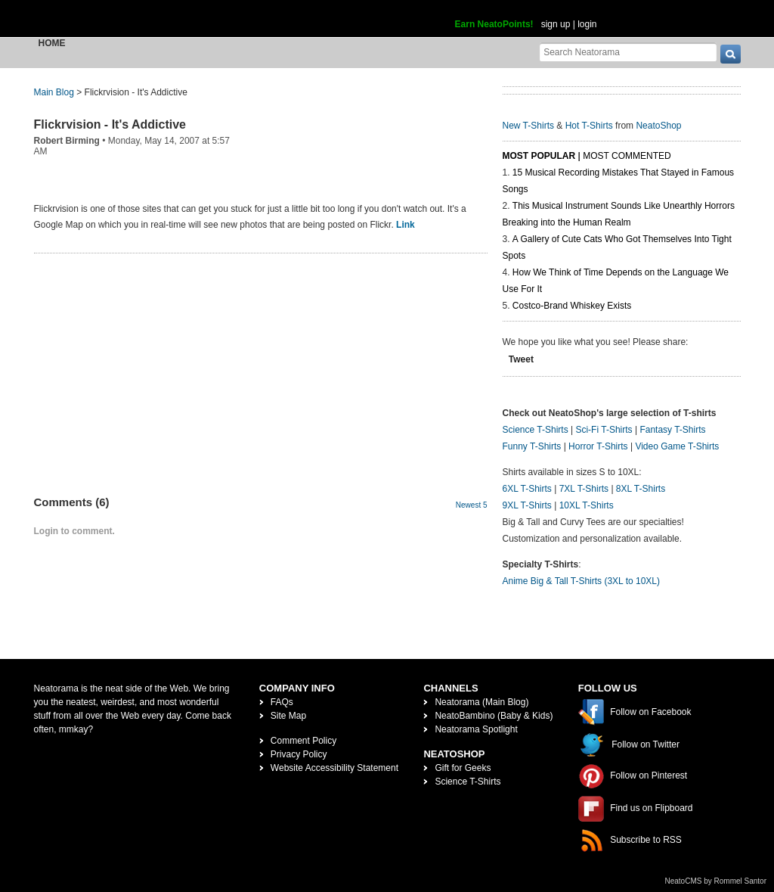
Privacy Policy (299, 754)
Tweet (521, 359)
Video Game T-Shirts (677, 446)
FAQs (282, 702)
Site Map (288, 715)
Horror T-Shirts (597, 446)
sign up (556, 24)
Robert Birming (67, 140)
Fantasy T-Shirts (672, 429)
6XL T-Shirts (527, 488)
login (586, 24)
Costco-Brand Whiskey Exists (571, 305)
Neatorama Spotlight (476, 729)
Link (405, 224)
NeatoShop (658, 125)
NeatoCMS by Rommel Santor (716, 881)
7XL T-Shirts (583, 488)
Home (52, 43)
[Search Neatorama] (628, 51)
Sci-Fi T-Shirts (603, 429)
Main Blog (54, 92)
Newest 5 (472, 505)
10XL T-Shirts (586, 505)
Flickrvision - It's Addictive (110, 124)
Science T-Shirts (535, 429)
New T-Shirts (528, 125)
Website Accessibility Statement (334, 768)
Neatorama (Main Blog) (481, 702)
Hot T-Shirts (589, 125)
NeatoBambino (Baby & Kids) (494, 715)
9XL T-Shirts (527, 505)
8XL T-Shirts (640, 488)
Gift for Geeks (463, 768)
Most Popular (539, 156)
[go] (730, 54)
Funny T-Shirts (532, 446)
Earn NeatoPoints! (494, 24)
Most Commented (626, 156)
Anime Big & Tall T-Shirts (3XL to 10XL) (582, 581)
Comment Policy (303, 740)
